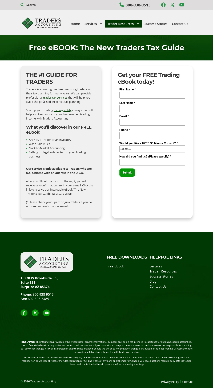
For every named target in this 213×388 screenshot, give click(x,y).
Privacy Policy (170, 382)
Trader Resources (123, 24)
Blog (153, 281)
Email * (124, 116)
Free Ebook (115, 266)
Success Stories (155, 24)
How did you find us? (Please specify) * (145, 156)
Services (93, 24)
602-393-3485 (38, 298)
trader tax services (55, 97)
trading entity (62, 110)
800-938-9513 (138, 4)
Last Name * (127, 102)
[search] (38, 5)
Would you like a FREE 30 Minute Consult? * (148, 143)
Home (75, 24)
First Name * (127, 89)
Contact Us (180, 24)
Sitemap (187, 382)
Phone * (124, 129)
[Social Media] (163, 4)
